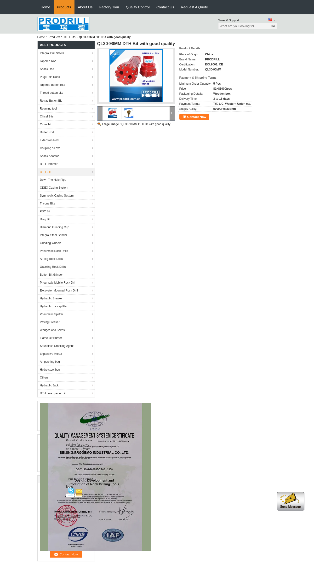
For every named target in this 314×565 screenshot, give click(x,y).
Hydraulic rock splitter (54, 306)
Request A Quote (194, 7)
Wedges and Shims (52, 330)
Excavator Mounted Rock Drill (59, 290)
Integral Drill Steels (52, 53)
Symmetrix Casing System (57, 195)
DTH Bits (69, 37)
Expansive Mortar (51, 353)
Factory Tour (109, 7)
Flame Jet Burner (51, 338)
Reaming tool (48, 108)
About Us (85, 7)
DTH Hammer (49, 164)
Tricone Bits (47, 203)
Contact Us (165, 7)
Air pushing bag (50, 361)
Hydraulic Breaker (51, 298)
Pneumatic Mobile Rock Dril (57, 282)
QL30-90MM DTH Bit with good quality (146, 124)
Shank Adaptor (49, 156)
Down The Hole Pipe (53, 179)
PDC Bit (45, 211)
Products (64, 7)
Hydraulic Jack (49, 385)
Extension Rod (49, 140)
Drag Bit (45, 219)
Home (45, 7)
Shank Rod (47, 69)
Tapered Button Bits (52, 85)
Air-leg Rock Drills (51, 259)
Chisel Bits (47, 116)
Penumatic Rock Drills (54, 251)
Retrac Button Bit (51, 100)
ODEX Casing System (54, 187)
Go (273, 26)
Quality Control (138, 7)
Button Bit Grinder (51, 274)
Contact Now (196, 117)
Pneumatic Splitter (51, 314)
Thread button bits (51, 92)
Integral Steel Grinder (53, 235)
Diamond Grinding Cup (54, 227)
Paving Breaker (50, 322)
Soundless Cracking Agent (57, 346)
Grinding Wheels (50, 243)
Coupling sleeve (50, 148)
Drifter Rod (47, 132)
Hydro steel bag (50, 369)
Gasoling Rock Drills (53, 266)
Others (44, 377)
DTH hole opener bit (53, 393)
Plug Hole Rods (50, 77)
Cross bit (45, 124)
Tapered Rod (48, 61)
